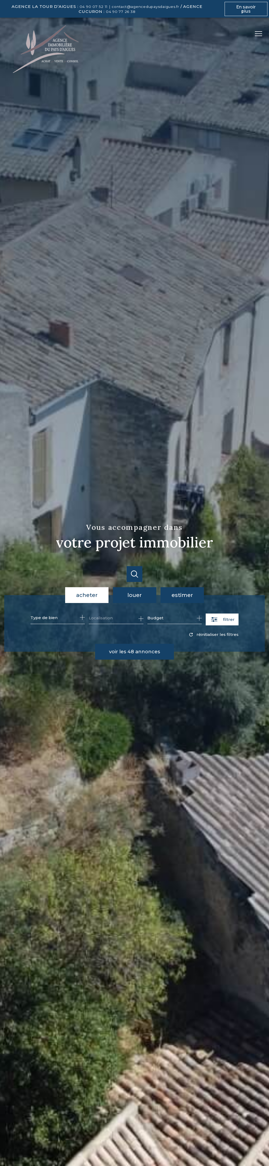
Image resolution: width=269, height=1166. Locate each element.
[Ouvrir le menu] (260, 33)
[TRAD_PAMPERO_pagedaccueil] (46, 71)
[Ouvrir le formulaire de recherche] (222, 619)
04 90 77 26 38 (121, 11)
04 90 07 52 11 (94, 6)
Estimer (182, 595)
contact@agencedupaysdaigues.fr (145, 6)
